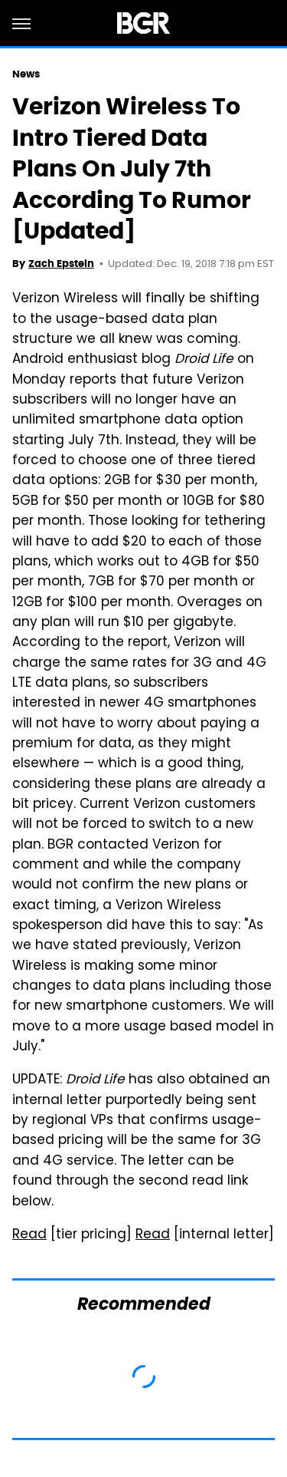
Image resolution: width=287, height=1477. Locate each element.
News (26, 74)
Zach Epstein (61, 263)
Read (29, 1235)
